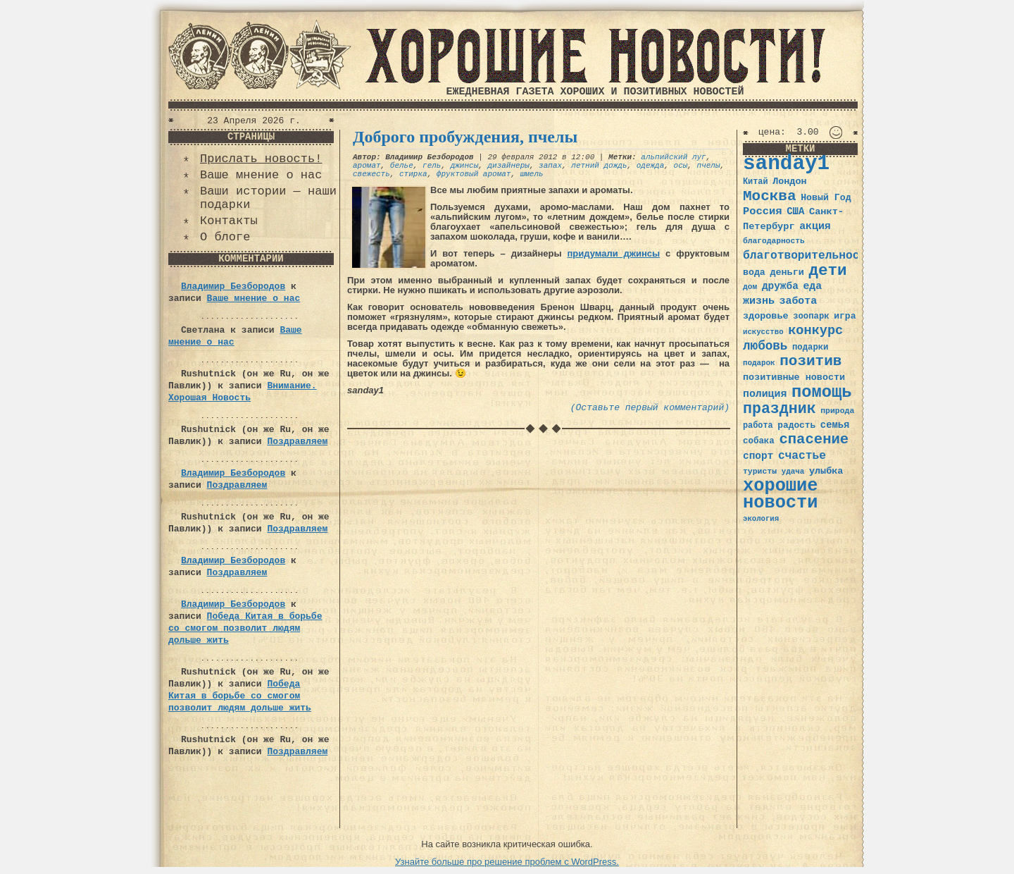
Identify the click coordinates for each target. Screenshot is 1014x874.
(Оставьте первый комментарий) (650, 407)
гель (432, 165)
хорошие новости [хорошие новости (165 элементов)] (780, 494)
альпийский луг (673, 157)
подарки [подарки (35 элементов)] (810, 347)
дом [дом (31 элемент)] (750, 287)
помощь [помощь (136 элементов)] (821, 392)
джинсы (465, 165)
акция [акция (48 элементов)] (815, 226)
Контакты (229, 221)
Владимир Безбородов (233, 286)
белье (401, 165)
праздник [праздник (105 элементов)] (779, 408)
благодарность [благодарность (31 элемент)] (774, 241)
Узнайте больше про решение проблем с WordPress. (507, 861)
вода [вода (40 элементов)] (754, 272)
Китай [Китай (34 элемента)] (755, 182)
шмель (532, 174)
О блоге (225, 237)
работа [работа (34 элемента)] (758, 426)
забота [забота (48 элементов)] (798, 301)
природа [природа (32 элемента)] (837, 410)
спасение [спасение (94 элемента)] (814, 439)
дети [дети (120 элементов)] (827, 270)
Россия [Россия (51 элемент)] (762, 211)
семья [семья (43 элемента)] (835, 425)
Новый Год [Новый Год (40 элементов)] (826, 197)
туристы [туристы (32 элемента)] (760, 471)
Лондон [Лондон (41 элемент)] (789, 181)
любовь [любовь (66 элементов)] (765, 346)
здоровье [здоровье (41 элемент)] (766, 316)
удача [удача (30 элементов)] (793, 471)
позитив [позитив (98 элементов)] (810, 361)
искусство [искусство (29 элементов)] (763, 332)
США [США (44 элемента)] (795, 211)
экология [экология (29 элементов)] (761, 519)
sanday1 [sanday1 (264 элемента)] (786, 164)
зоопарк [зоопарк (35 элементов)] (811, 316)
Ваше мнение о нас (261, 175)
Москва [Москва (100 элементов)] (769, 196)
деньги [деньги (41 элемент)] (786, 272)
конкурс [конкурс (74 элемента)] (815, 331)
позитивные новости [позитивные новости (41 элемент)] (794, 377)
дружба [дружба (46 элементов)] (780, 286)
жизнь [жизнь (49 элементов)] (759, 301)
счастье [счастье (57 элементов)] (802, 455)
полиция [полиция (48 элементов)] (765, 394)
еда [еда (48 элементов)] (812, 286)
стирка (413, 174)
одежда (651, 165)
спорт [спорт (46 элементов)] (758, 456)
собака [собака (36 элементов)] (759, 441)
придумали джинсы (613, 253)
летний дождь (599, 165)
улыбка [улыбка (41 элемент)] (826, 471)
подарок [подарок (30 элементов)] (759, 363)
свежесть (371, 174)
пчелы (708, 165)
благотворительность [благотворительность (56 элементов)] (808, 255)
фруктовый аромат (474, 174)
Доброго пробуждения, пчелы (465, 137)
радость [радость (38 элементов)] (796, 425)
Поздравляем (297, 441)
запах (550, 165)
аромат (367, 165)
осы (681, 165)
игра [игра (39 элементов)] (845, 316)
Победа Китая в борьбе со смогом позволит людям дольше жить (245, 628)
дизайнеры (508, 165)
